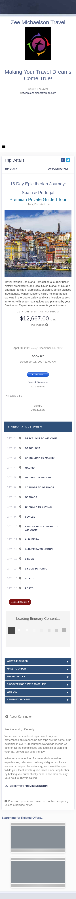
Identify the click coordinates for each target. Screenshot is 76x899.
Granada (31, 497)
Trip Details (14, 160)
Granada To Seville (38, 507)
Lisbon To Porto (36, 568)
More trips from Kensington (26, 786)
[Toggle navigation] (4, 147)
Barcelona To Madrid (40, 458)
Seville (30, 516)
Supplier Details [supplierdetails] (58, 169)
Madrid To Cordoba (38, 477)
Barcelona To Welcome (41, 438)
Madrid (30, 467)
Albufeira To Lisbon (39, 549)
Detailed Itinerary (20, 602)
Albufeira (32, 539)
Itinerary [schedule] (11, 169)
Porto (29, 578)
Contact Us (37, 374)
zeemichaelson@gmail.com (39, 92)
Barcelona (32, 448)
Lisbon (29, 559)
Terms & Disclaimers (38, 382)
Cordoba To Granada (39, 487)
